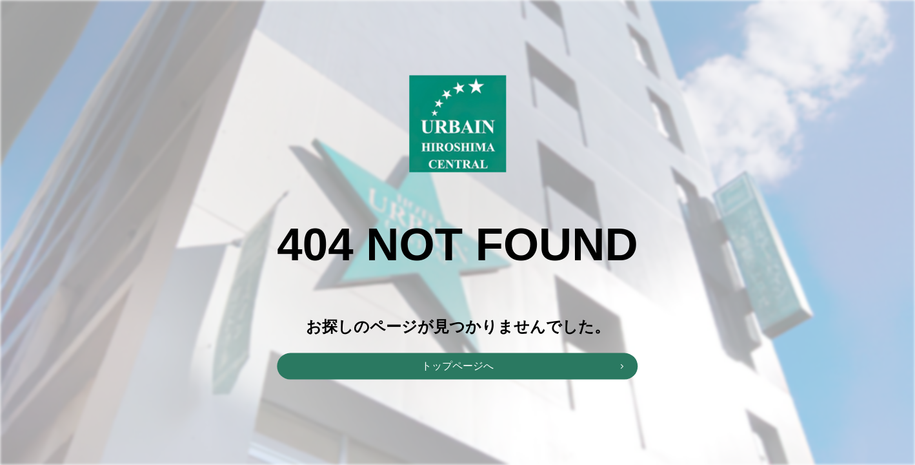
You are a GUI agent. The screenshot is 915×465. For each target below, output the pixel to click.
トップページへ (457, 365)
